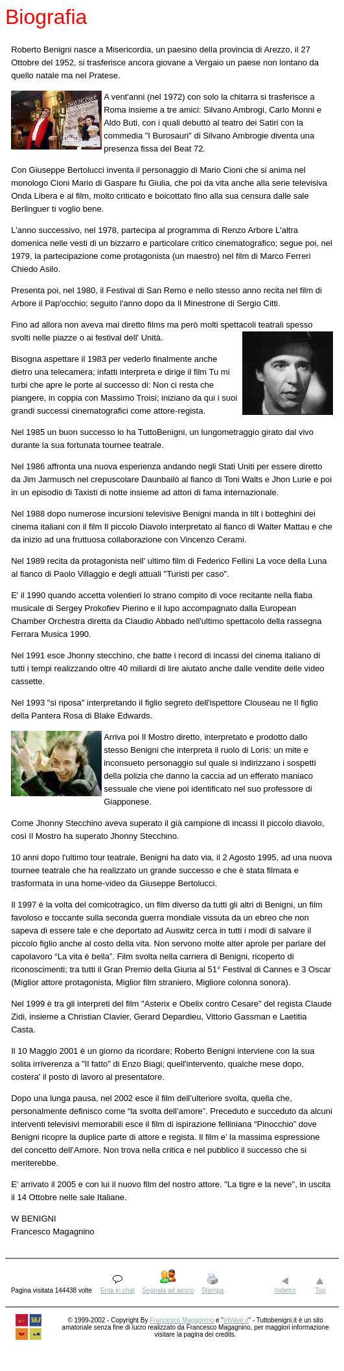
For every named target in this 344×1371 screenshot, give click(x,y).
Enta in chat (117, 1290)
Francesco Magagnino (182, 1320)
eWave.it (236, 1320)
